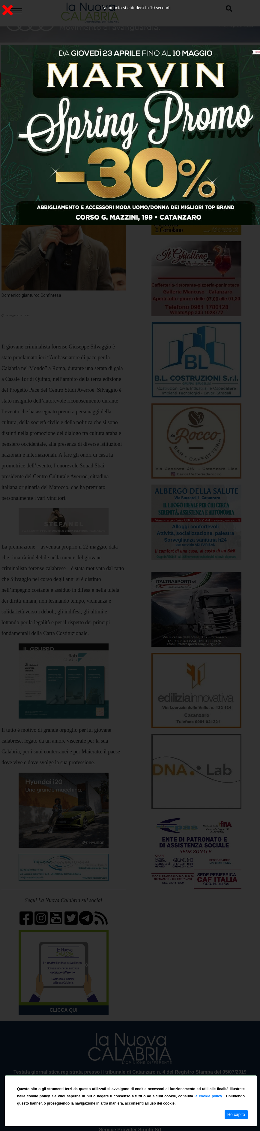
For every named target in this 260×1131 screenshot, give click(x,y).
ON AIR (56, 80)
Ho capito (236, 1114)
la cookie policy (208, 1096)
